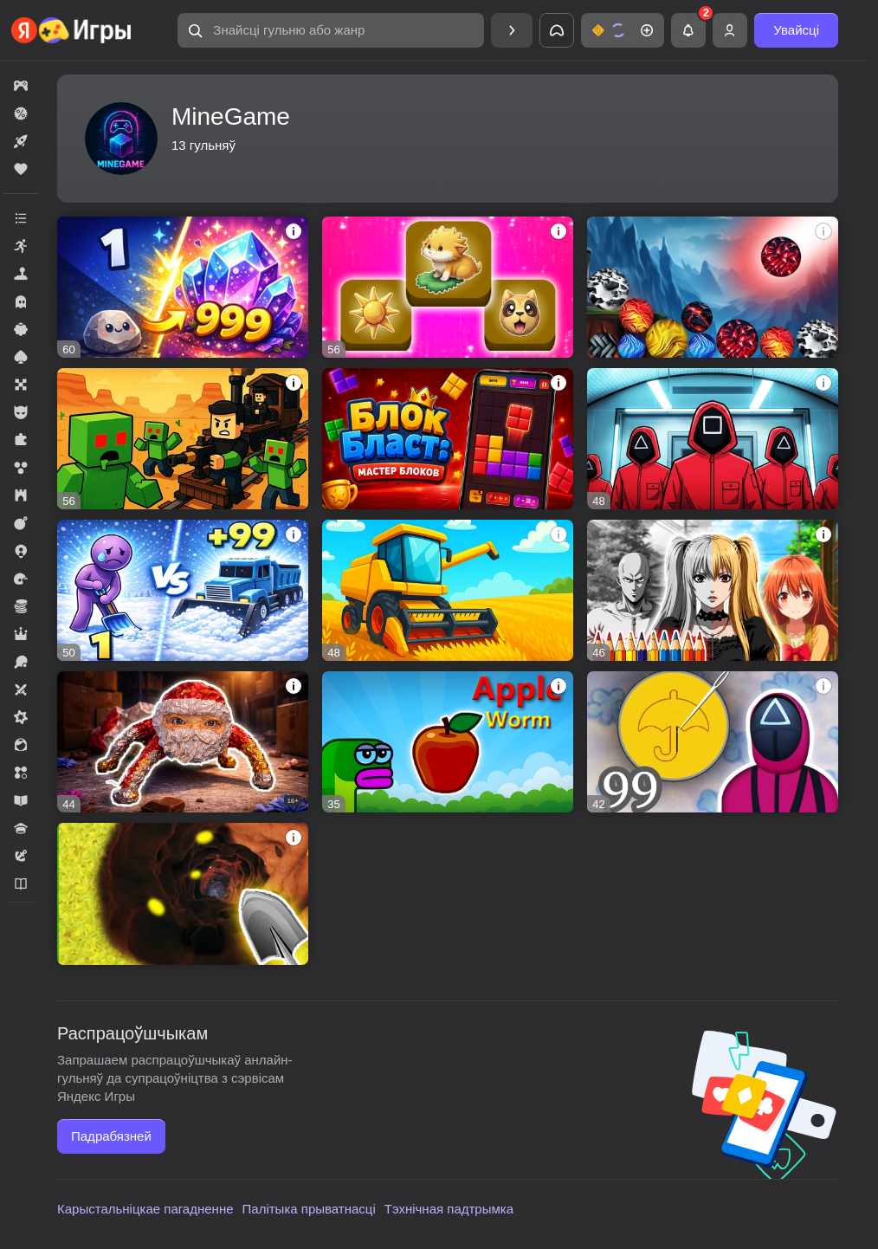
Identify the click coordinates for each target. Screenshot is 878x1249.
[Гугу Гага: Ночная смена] (182, 741)
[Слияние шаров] (712, 287)
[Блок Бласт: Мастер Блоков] (447, 438)
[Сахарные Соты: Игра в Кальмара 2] (712, 741)
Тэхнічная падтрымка (448, 1208)
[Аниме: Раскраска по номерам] (712, 590)
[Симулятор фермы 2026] (447, 590)
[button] (331, 30)
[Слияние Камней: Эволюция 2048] (182, 287)
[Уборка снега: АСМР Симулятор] (182, 590)
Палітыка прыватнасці (309, 1208)
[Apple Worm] (447, 741)
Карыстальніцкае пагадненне (145, 1208)
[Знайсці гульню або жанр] (331, 30)
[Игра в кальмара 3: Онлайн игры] (712, 438)
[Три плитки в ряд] (447, 287)
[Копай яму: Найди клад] (182, 893)
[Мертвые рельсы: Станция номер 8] (182, 438)
